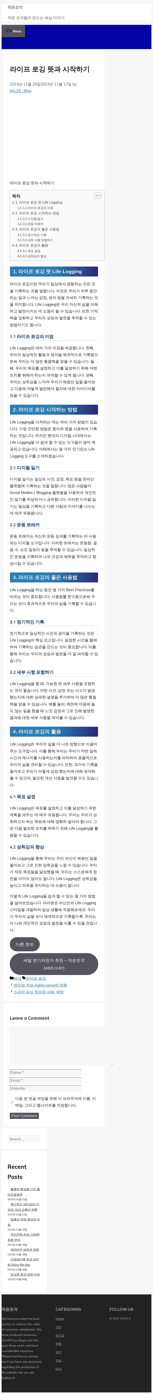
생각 (59, 1352)
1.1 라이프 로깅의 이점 (38, 208)
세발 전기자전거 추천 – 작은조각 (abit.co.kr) (54, 964)
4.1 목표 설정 (31, 251)
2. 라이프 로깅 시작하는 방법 (37, 213)
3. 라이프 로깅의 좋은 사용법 (37, 229)
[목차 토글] (95, 195)
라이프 (60, 1335)
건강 (59, 1327)
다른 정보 (25, 944)
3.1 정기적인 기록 (34, 235)
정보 (59, 1360)
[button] (9, 43)
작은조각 (15, 7)
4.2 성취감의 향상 (34, 256)
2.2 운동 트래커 (33, 224)
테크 (17, 978)
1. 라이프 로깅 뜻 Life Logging (38, 202)
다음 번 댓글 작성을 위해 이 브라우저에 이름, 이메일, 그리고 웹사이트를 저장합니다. (55, 1102)
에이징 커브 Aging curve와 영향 (40, 985)
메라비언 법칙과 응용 (25, 1249)
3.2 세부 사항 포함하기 (38, 240)
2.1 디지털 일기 (33, 219)
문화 (59, 1344)
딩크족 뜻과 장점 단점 (25, 1274)
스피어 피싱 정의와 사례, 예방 (39, 991)
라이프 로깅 (36, 978)
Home (60, 1319)
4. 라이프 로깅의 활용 (31, 245)
